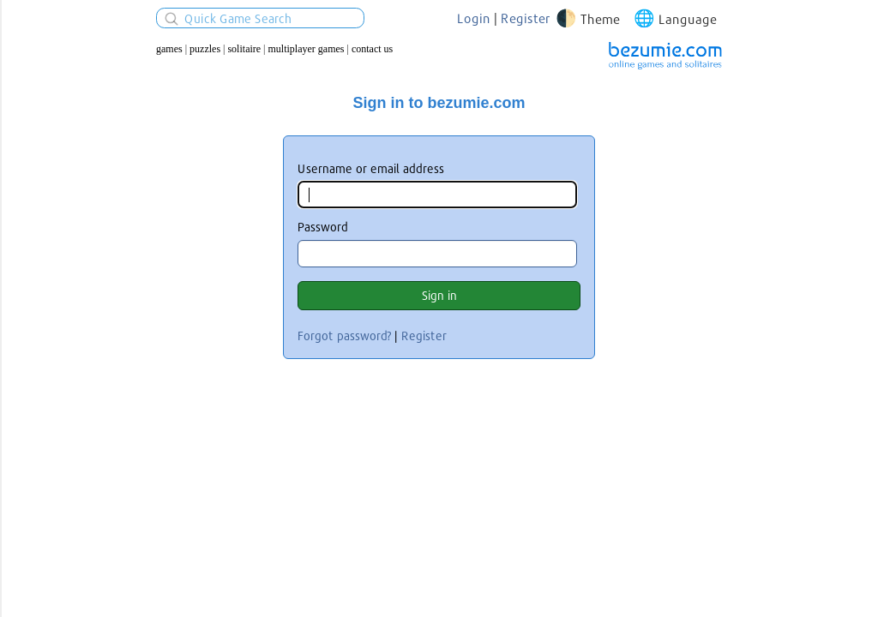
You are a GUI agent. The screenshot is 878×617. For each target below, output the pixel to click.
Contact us (372, 49)
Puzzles (204, 49)
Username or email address (371, 168)
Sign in (439, 295)
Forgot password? (344, 335)
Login (473, 18)
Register (525, 18)
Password (323, 226)
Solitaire (244, 49)
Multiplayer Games (306, 49)
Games (169, 49)
